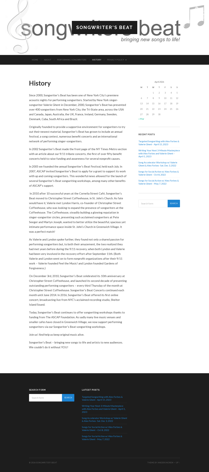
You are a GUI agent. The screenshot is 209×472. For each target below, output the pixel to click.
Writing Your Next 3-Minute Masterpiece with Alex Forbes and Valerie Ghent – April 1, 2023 (159, 153)
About (47, 60)
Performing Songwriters (72, 60)
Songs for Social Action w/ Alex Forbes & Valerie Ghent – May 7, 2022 (158, 182)
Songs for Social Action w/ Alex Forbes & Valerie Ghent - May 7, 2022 (102, 438)
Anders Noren (165, 463)
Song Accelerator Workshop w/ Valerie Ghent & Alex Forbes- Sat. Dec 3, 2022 (157, 164)
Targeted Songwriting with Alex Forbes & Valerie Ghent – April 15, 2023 (158, 143)
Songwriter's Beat (104, 27)
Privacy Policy (115, 60)
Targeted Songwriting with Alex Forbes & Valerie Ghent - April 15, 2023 (102, 398)
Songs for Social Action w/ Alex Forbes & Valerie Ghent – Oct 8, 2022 (158, 173)
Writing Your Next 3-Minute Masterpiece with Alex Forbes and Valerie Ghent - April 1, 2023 (103, 409)
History (96, 60)
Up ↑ (178, 463)
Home (35, 60)
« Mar (141, 118)
